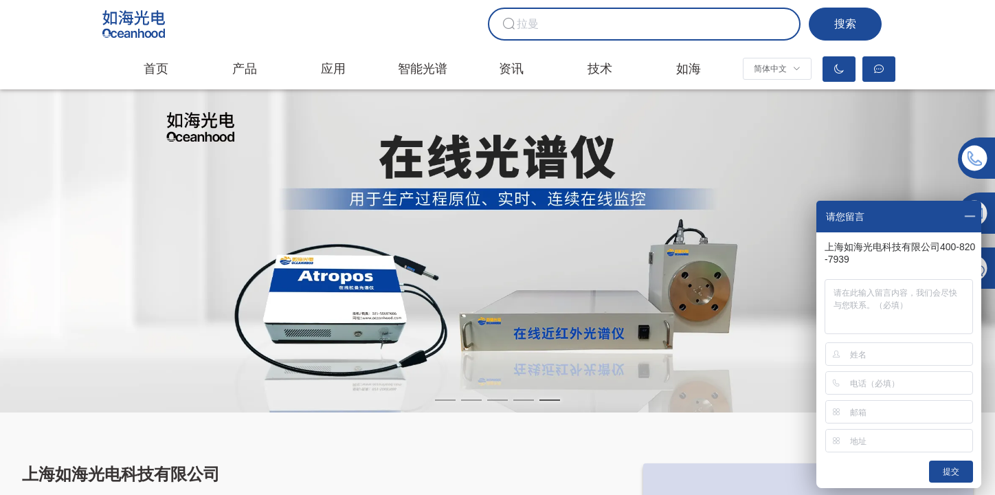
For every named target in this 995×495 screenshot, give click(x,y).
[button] (777, 69)
